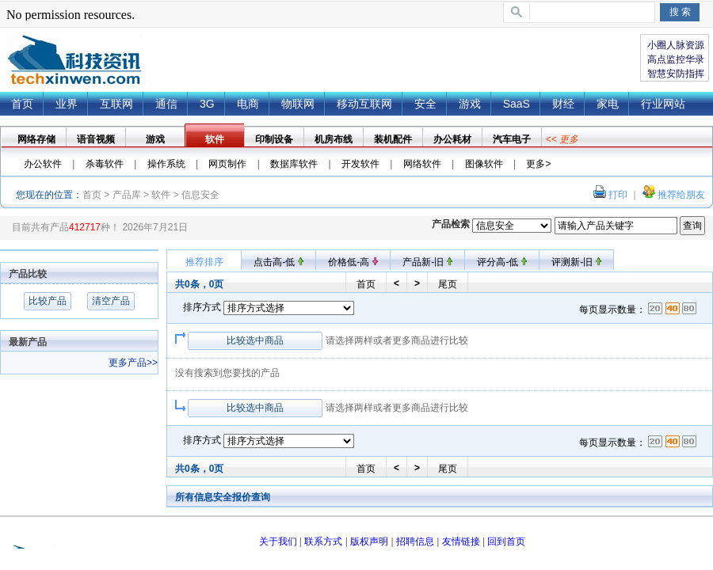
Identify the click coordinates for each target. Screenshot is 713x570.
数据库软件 (294, 163)
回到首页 (506, 541)
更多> (538, 163)
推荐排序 (204, 262)
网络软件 (422, 163)
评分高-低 (501, 262)
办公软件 (43, 163)
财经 (563, 103)
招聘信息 (415, 541)
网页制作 (227, 163)
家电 (608, 103)
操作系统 (166, 163)
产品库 (126, 194)
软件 (160, 194)
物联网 (298, 103)
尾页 (447, 284)
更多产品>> (133, 362)
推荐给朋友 (681, 194)
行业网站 (663, 103)
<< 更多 (562, 139)
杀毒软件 (105, 163)
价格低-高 (352, 262)
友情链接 (461, 541)
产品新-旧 (427, 262)
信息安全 (200, 194)
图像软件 (484, 163)
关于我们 (278, 541)
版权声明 (369, 541)
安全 (425, 103)
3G (207, 103)
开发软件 (360, 163)
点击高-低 (278, 262)
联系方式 (323, 541)
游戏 (470, 103)
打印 (617, 194)
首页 (22, 103)
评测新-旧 (576, 262)
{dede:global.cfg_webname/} (74, 61)
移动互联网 (364, 103)
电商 (248, 103)
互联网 (116, 103)
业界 (66, 103)
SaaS (516, 103)
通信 (166, 103)
